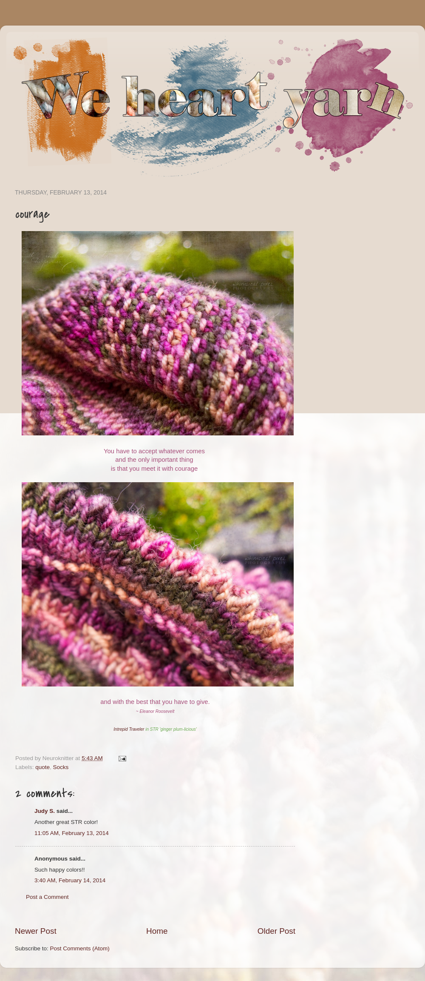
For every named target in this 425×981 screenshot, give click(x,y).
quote (42, 767)
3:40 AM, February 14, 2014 (69, 880)
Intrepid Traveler (128, 729)
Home (156, 931)
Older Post (276, 931)
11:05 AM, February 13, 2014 (71, 833)
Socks (61, 767)
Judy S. (44, 811)
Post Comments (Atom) (80, 948)
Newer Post (36, 931)
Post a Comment (47, 897)
